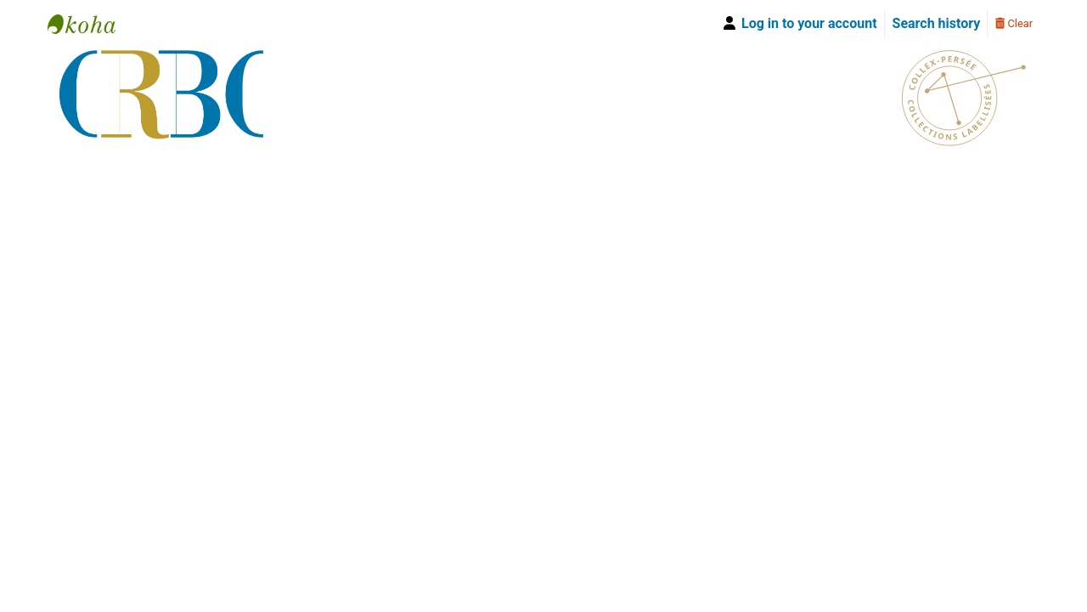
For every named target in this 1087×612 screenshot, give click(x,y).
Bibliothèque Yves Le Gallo (90, 24)
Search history (937, 23)
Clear (1014, 23)
